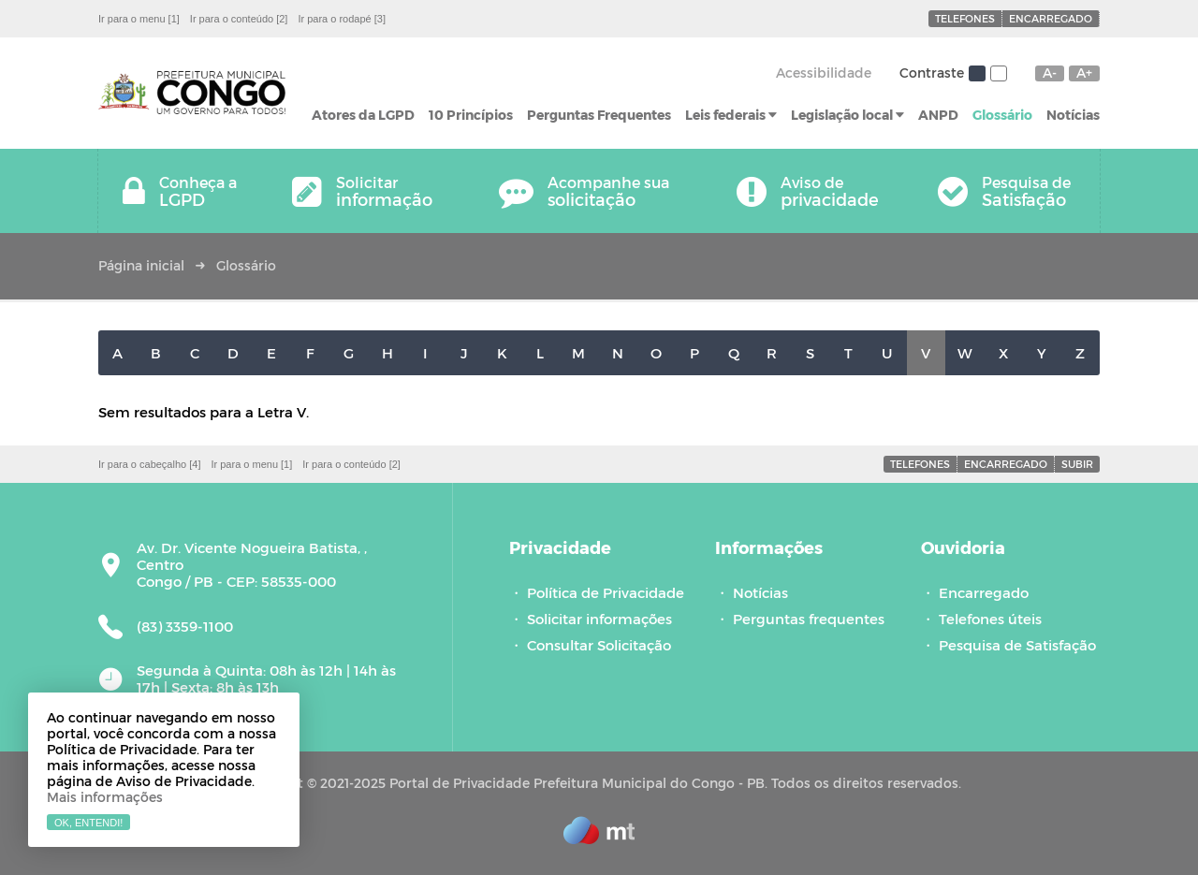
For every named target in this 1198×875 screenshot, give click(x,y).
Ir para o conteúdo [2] (239, 18)
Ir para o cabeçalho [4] (149, 464)
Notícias (1073, 115)
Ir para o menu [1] (139, 18)
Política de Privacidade (605, 592)
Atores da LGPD (363, 115)
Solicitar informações (599, 618)
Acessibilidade (823, 72)
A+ (1084, 73)
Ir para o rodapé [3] (342, 18)
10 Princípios (471, 115)
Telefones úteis (990, 618)
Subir (1077, 464)
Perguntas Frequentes (599, 115)
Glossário (1002, 115)
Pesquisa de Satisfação (1017, 644)
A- (1050, 73)
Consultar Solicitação (599, 644)
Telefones (965, 18)
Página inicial (141, 265)
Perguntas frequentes (808, 618)
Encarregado (1050, 18)
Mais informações (105, 797)
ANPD (938, 115)
